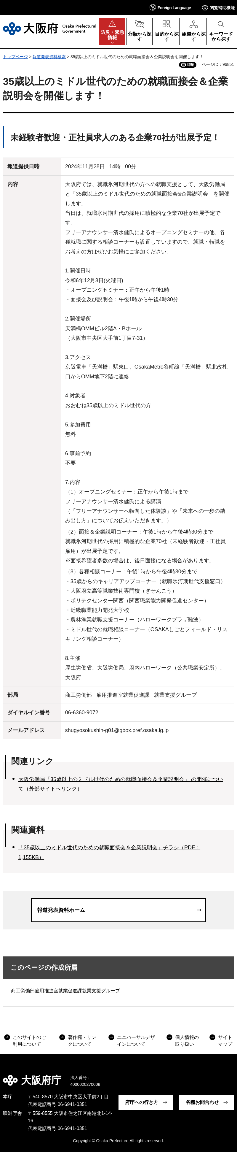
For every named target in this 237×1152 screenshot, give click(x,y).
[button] (170, 7)
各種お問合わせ (202, 1102)
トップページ (15, 56)
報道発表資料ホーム (61, 910)
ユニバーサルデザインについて (136, 1040)
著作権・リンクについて (82, 1040)
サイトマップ (225, 1040)
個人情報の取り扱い (187, 1040)
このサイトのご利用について (29, 1040)
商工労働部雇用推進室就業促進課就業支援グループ (65, 990)
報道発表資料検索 (49, 56)
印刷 (190, 65)
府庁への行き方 (141, 1102)
